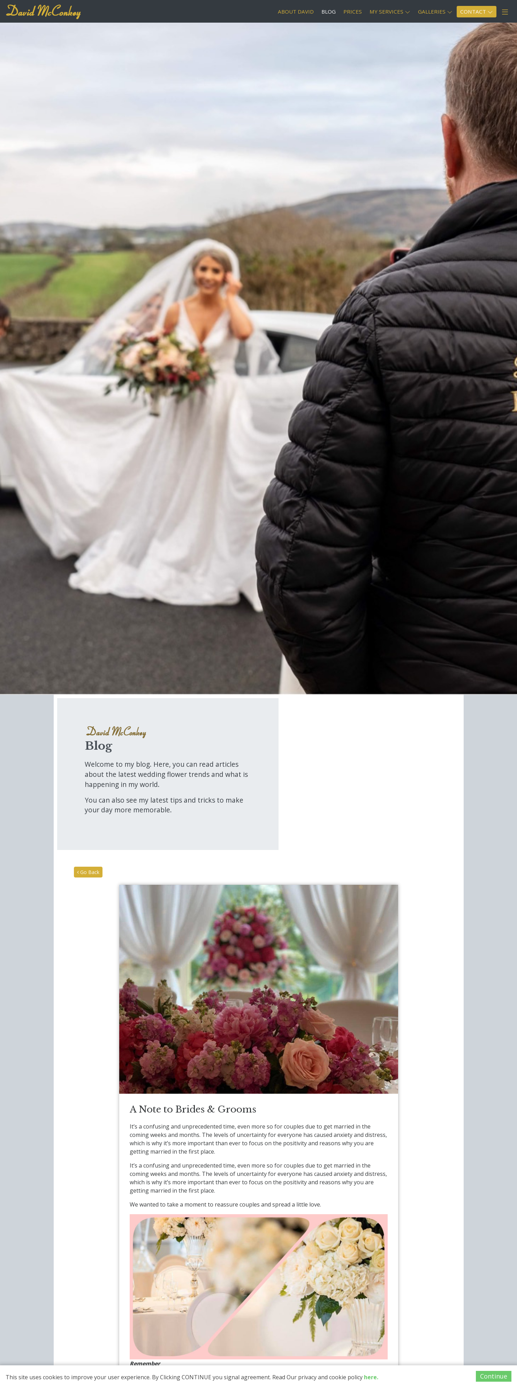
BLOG (328, 11)
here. (371, 1377)
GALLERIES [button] (435, 11)
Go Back (88, 872)
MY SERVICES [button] (390, 11)
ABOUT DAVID (296, 11)
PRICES (352, 11)
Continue (493, 1376)
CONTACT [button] (476, 11)
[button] (505, 12)
